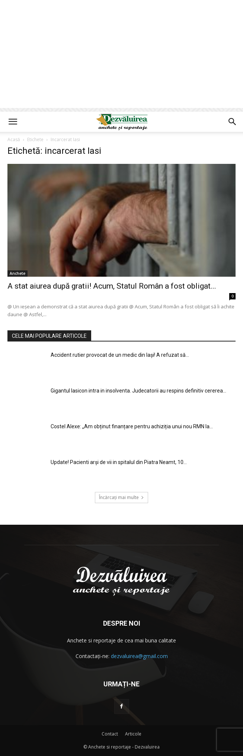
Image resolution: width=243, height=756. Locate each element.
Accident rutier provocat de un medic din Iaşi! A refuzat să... (120, 355)
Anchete (17, 273)
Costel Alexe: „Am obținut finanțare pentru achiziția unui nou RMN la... (132, 426)
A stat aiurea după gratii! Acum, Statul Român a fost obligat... (111, 286)
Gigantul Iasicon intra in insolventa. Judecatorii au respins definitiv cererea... (138, 391)
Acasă (13, 139)
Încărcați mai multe (121, 497)
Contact (110, 734)
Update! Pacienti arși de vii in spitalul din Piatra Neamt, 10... (119, 462)
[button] (13, 122)
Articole (133, 734)
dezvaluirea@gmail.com (139, 656)
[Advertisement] (121, 56)
